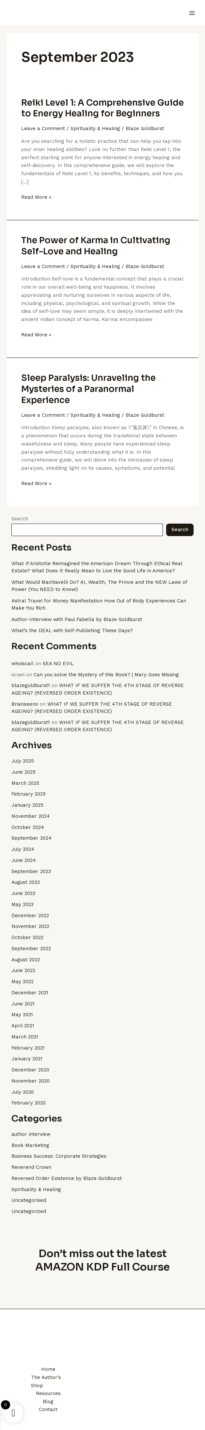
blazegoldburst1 (30, 685)
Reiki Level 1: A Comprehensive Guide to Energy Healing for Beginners (102, 108)
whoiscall (22, 663)
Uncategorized (28, 1211)
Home (48, 1369)
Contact (48, 1410)
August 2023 (25, 882)
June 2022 (23, 970)
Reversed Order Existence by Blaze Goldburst (66, 1178)
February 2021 (28, 1048)
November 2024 (30, 816)
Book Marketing (30, 1145)
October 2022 (27, 937)
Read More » (36, 196)
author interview (31, 1134)
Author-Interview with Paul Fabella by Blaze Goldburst (77, 619)
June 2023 (23, 893)
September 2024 (31, 838)
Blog (48, 1402)
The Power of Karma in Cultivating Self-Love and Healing (95, 246)
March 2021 (24, 1037)
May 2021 (22, 1015)
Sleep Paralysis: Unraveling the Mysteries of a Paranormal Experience (88, 389)
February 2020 (28, 1103)
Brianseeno (24, 704)
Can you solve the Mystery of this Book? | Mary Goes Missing (106, 675)
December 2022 (30, 915)
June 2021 (23, 1004)
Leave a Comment (43, 128)
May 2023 (22, 904)
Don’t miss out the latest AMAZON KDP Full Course (102, 1260)
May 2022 (22, 981)
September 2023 (31, 871)
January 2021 (26, 1059)
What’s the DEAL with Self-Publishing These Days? (72, 630)
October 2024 (27, 827)
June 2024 (23, 860)
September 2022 (31, 948)
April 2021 (22, 1026)
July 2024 (22, 849)
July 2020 (22, 1092)
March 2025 (25, 783)
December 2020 (30, 1070)
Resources (48, 1393)
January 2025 (27, 805)
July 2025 (22, 761)
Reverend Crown (31, 1167)
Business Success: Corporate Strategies (58, 1156)
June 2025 (23, 772)
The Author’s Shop (46, 1381)
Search (19, 519)
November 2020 (30, 1081)
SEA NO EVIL (58, 663)
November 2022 (30, 926)
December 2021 (29, 993)
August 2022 (25, 960)
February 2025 (28, 794)
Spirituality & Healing (95, 128)
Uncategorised (28, 1200)
